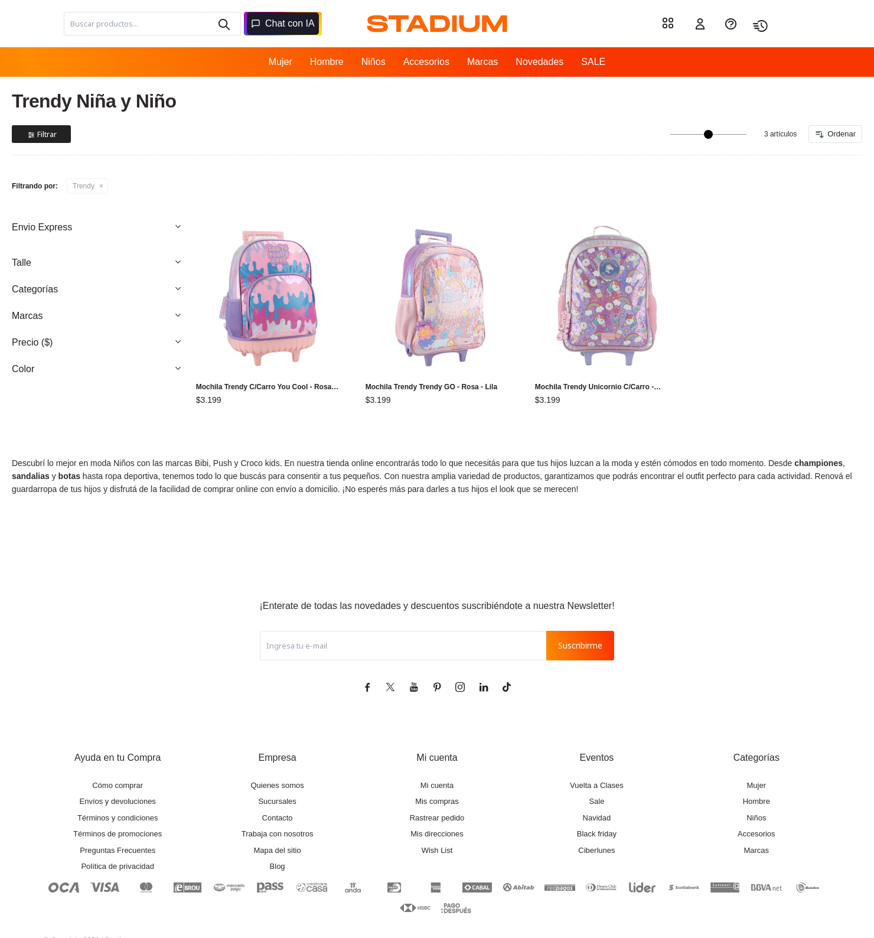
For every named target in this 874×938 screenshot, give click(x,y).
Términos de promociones (117, 833)
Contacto (277, 817)
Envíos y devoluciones (118, 801)
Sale (596, 801)
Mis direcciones (437, 833)
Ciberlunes (596, 850)
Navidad (597, 817)
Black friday (597, 833)
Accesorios (426, 62)
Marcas (482, 62)
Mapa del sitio (277, 850)
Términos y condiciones (117, 817)
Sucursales (277, 801)
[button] (223, 23)
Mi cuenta (437, 785)
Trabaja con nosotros (278, 833)
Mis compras (437, 801)
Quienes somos (277, 785)
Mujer (280, 62)
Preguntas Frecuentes (117, 850)
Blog (277, 866)
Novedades (539, 62)
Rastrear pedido (437, 817)
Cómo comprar (117, 785)
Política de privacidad (117, 866)
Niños (373, 62)
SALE (593, 62)
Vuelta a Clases (597, 785)
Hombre (327, 62)
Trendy (83, 186)
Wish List (437, 850)
